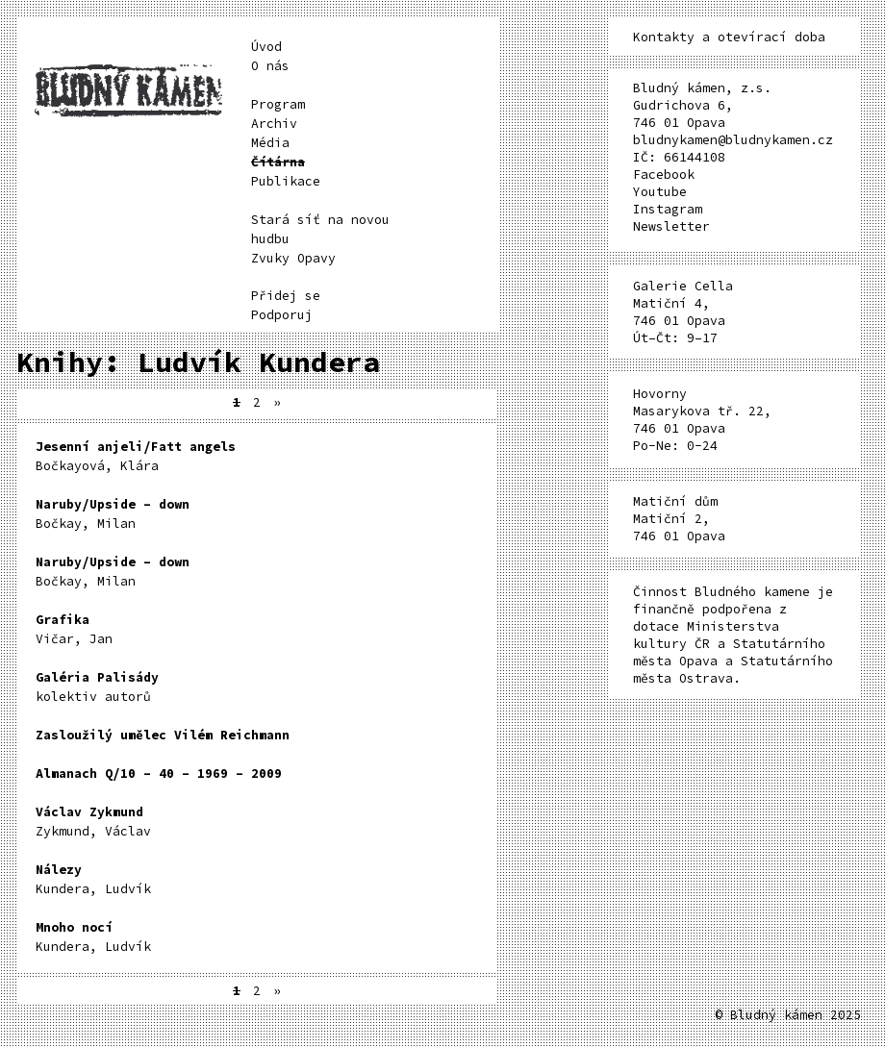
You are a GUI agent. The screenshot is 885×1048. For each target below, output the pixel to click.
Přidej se (285, 295)
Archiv (274, 123)
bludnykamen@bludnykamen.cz (733, 140)
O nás (270, 66)
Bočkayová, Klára (136, 456)
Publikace (285, 181)
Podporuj (282, 315)
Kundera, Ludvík (93, 879)
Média (270, 143)
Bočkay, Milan (113, 514)
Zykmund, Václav (93, 821)
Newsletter (671, 226)
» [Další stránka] (277, 402)
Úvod (266, 46)
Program (278, 104)
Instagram (667, 209)
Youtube (660, 192)
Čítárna (278, 162)
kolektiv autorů (97, 687)
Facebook (664, 174)
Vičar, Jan (74, 629)
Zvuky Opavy (293, 258)
